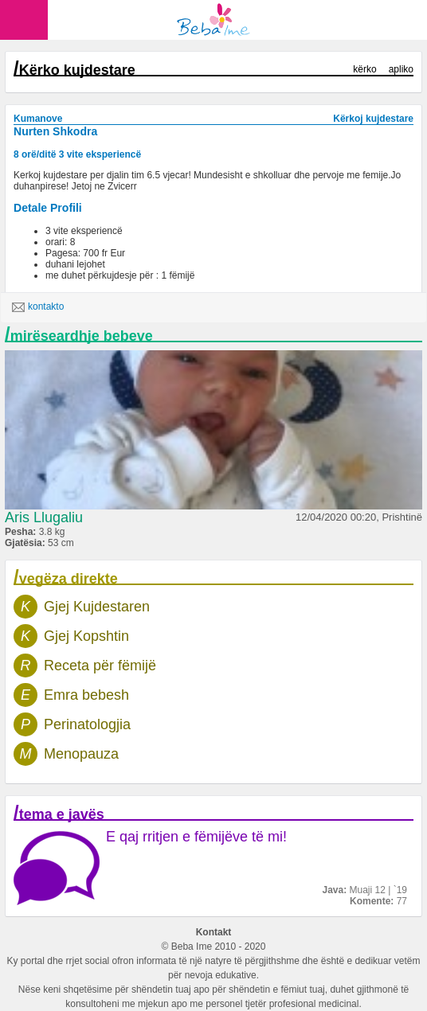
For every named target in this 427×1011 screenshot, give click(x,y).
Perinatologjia (87, 724)
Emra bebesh (86, 695)
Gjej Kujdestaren (97, 607)
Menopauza (81, 754)
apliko (401, 69)
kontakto (38, 307)
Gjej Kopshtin (86, 636)
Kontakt (214, 932)
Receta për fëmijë (100, 665)
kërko (364, 69)
